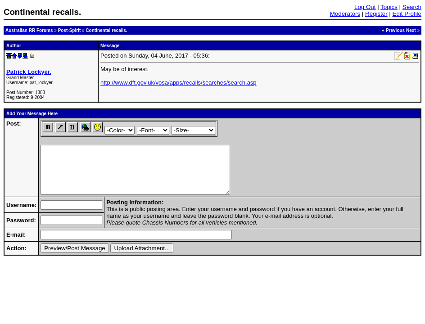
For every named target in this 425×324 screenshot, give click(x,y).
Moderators (345, 13)
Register (376, 13)
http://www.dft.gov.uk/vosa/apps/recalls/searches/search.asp (178, 82)
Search (411, 7)
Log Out (364, 7)
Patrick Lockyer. (28, 71)
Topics (389, 7)
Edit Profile (407, 13)
